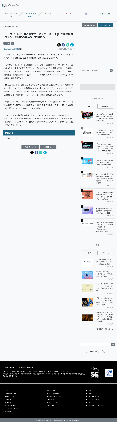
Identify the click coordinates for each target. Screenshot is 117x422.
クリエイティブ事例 (29, 15)
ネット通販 (50, 406)
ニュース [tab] (105, 253)
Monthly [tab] (105, 106)
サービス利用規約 (11, 406)
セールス (91, 403)
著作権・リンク (10, 396)
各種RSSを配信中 (26, 367)
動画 (86, 13)
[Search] (95, 344)
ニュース (67, 13)
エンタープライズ (53, 403)
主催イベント (105, 13)
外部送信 (8, 412)
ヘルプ (7, 390)
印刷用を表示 (48, 147)
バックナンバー (30, 147)
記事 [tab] (89, 253)
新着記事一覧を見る (103, 329)
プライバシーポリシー (12, 409)
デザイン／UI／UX (10, 15)
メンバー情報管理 (53, 393)
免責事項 (8, 400)
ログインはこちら (105, 25)
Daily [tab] (89, 106)
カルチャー (48, 13)
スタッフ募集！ (52, 390)
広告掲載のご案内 (11, 393)
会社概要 (8, 403)
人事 (90, 390)
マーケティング (94, 396)
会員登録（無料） (90, 25)
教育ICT (91, 393)
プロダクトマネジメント (97, 406)
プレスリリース (12, 138)
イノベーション (94, 400)
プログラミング (52, 400)
